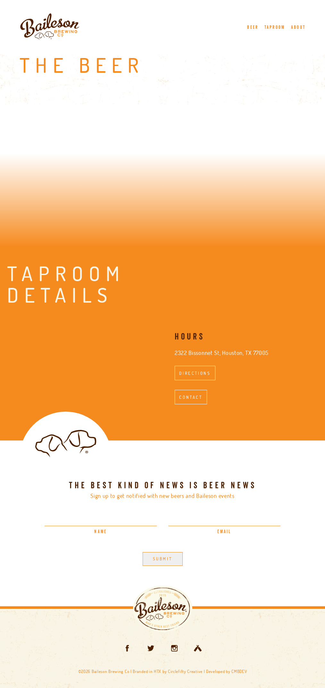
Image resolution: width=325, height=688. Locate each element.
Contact (190, 397)
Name (100, 532)
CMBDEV (239, 671)
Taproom (274, 27)
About (298, 27)
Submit (162, 558)
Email (224, 532)
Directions (195, 373)
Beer (252, 27)
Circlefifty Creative (185, 671)
